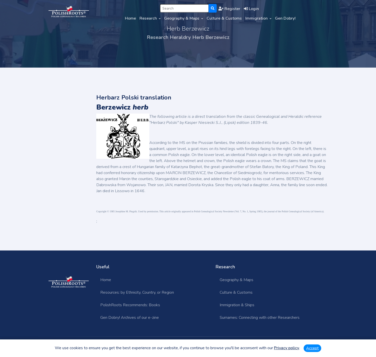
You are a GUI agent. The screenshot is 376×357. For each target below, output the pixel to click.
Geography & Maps (181, 18)
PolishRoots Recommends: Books (130, 305)
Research (148, 18)
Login (251, 9)
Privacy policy (286, 348)
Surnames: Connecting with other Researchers (260, 317)
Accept (312, 348)
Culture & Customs (224, 18)
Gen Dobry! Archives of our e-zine (129, 317)
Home (130, 18)
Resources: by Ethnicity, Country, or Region (137, 292)
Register (229, 9)
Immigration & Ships (237, 305)
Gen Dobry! (285, 18)
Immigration (256, 18)
